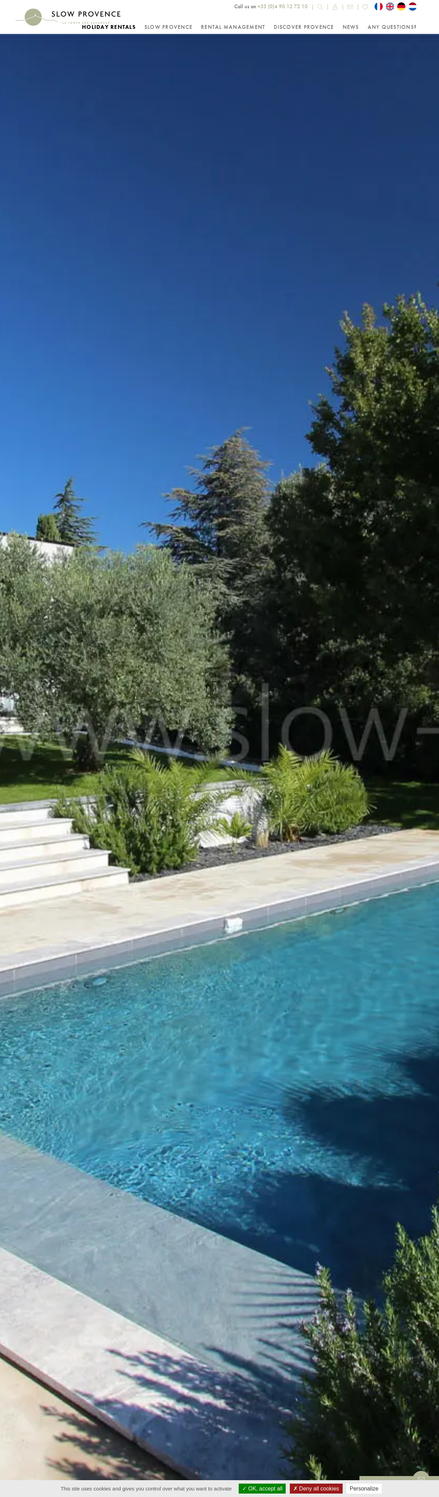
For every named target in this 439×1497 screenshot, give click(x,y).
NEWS (351, 27)
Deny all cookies (316, 1489)
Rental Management (233, 27)
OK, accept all (262, 1489)
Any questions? (392, 27)
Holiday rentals (109, 27)
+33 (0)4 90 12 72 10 (283, 6)
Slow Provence (168, 27)
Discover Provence (304, 27)
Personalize (364, 1489)
